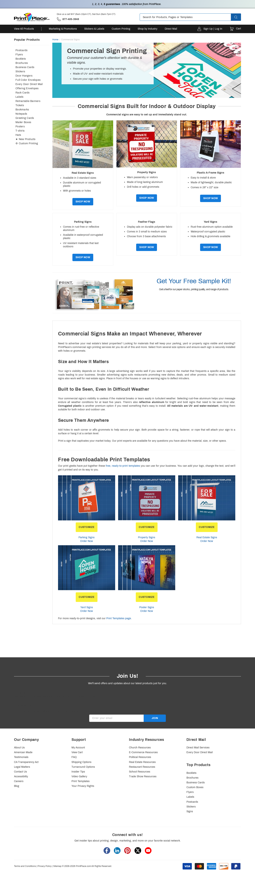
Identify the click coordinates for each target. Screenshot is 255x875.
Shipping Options (81, 762)
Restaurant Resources (142, 767)
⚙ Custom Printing (26, 143)
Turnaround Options (83, 767)
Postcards (21, 50)
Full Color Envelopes (28, 80)
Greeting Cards (24, 118)
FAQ (74, 757)
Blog (16, 786)
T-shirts (20, 130)
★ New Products (25, 139)
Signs (189, 811)
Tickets (19, 105)
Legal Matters (22, 767)
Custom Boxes (194, 787)
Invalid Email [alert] (96, 723)
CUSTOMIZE (86, 527)
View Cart (77, 752)
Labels (19, 97)
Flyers (19, 54)
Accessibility (21, 776)
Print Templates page (118, 618)
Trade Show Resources (142, 776)
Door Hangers (23, 75)
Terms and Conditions (25, 866)
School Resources (139, 771)
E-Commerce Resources (143, 752)
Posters (20, 126)
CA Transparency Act (26, 762)
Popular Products (27, 39)
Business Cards (24, 67)
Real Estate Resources (142, 762)
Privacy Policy (45, 866)
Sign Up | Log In (212, 28)
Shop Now (83, 201)
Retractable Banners (27, 101)
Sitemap (57, 866)
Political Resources (140, 757)
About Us (19, 747)
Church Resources (140, 747)
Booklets (20, 58)
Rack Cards (22, 92)
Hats (18, 135)
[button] (239, 17)
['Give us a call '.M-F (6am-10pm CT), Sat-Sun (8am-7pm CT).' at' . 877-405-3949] (68, 19)
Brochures (21, 63)
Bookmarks (22, 109)
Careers (18, 781)
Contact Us (20, 771)
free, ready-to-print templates (123, 465)
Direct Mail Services (197, 747)
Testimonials (21, 757)
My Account (78, 747)
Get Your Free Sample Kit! (194, 280)
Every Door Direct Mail (29, 84)
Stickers (20, 71)
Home (55, 39)
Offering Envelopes (27, 88)
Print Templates (80, 781)
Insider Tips (78, 771)
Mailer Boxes (23, 122)
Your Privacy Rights (82, 786)
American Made (23, 752)
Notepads (21, 113)
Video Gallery (79, 776)
